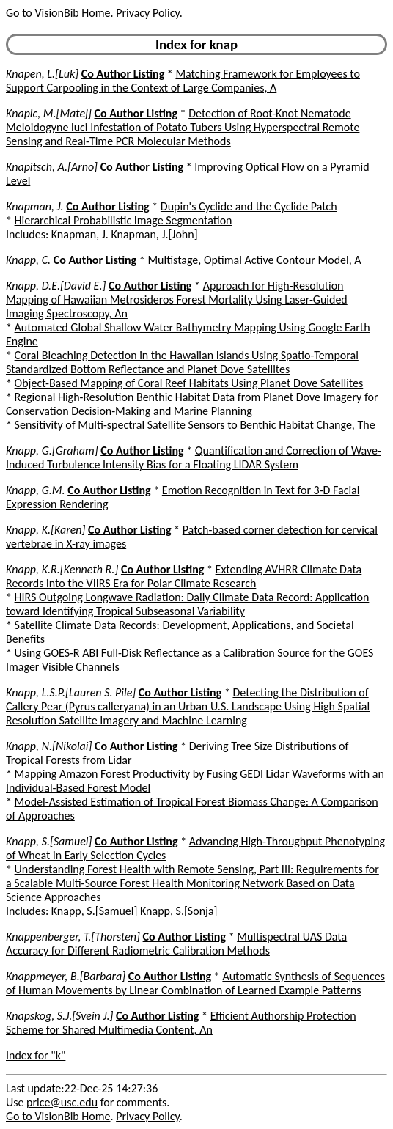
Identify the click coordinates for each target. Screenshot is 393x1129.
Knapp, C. (28, 260)
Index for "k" (35, 1055)
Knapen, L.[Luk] (42, 74)
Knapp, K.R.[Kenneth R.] (62, 569)
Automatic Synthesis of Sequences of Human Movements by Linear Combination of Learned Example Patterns (195, 983)
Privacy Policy (147, 13)
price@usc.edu (62, 1102)
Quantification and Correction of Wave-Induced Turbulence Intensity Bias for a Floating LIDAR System (193, 457)
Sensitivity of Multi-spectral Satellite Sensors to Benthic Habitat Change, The (195, 425)
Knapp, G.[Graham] (52, 450)
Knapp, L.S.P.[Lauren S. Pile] (71, 692)
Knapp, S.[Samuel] (49, 841)
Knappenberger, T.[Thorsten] (73, 937)
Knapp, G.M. (35, 490)
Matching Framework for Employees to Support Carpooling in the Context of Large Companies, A (183, 81)
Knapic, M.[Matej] (49, 113)
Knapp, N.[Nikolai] (49, 746)
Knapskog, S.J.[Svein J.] (59, 1016)
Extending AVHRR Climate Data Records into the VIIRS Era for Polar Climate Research (183, 576)
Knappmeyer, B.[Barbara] (65, 976)
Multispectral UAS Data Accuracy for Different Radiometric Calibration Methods (176, 943)
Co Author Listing (122, 74)
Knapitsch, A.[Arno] (52, 167)
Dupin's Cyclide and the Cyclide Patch (249, 206)
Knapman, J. (35, 206)
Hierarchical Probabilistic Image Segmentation (123, 220)
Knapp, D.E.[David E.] (56, 286)
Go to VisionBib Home (58, 13)
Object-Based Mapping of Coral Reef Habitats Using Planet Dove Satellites (189, 383)
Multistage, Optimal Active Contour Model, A (254, 260)
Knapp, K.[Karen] (45, 530)
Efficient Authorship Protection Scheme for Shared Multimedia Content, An (181, 1023)
